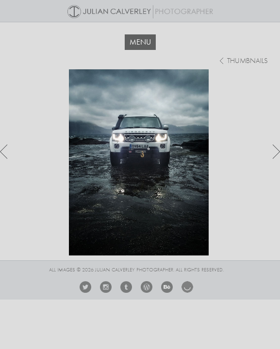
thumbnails (247, 61)
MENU (140, 42)
